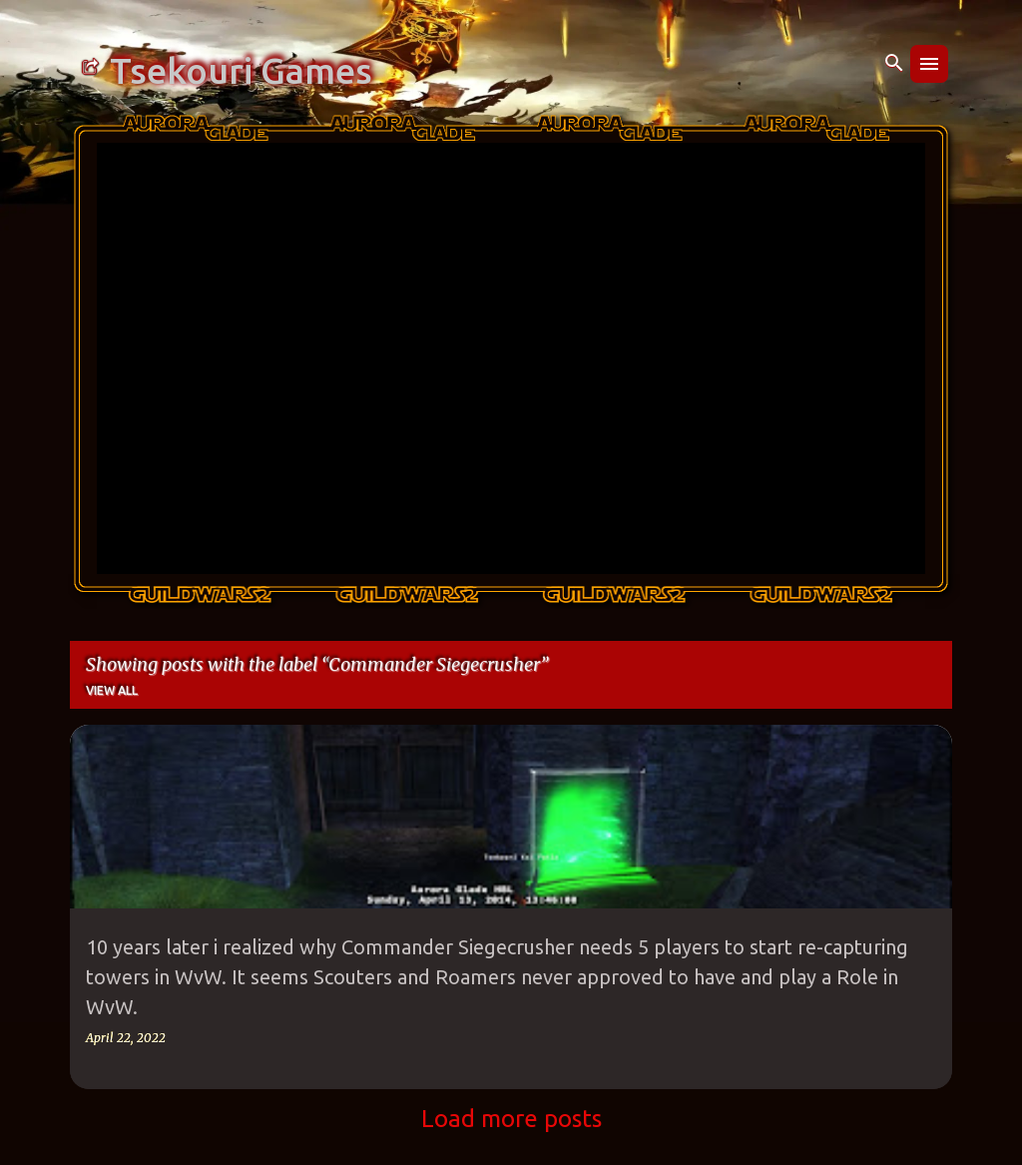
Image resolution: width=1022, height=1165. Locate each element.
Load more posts (511, 1118)
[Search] (894, 64)
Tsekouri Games (241, 71)
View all (112, 690)
